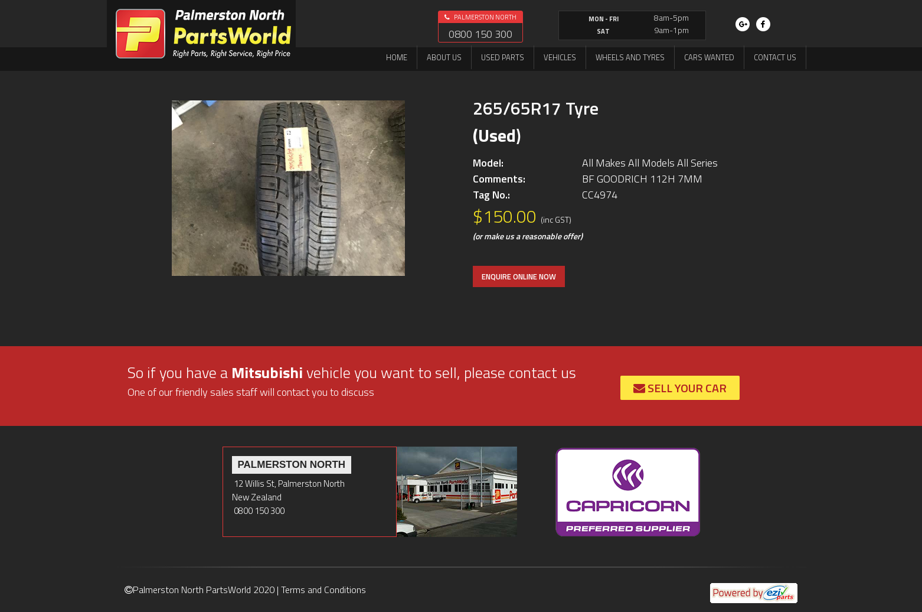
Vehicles (560, 57)
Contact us (775, 57)
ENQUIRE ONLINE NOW (519, 276)
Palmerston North (480, 17)
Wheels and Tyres (630, 57)
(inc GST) (556, 219)
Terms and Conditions (323, 589)
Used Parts (502, 57)
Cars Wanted (709, 57)
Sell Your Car (680, 388)
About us (444, 57)
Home (396, 57)
